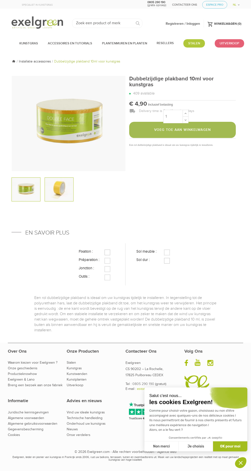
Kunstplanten (77, 380)
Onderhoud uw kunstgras (86, 424)
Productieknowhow (22, 374)
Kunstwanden (77, 374)
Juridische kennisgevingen (28, 412)
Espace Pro (214, 5)
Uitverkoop (75, 385)
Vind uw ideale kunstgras (86, 412)
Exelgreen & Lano (21, 380)
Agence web (166, 452)
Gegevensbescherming (25, 429)
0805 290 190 (143, 384)
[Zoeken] (107, 23)
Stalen (71, 363)
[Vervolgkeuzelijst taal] (234, 3)
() (224, 23)
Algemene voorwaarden (26, 418)
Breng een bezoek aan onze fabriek (35, 385)
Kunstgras (74, 368)
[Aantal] (173, 116)
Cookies (14, 435)
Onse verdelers (78, 435)
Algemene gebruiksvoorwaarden (32, 424)
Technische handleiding (84, 418)
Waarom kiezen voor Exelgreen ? (32, 363)
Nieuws (72, 429)
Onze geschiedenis (23, 368)
